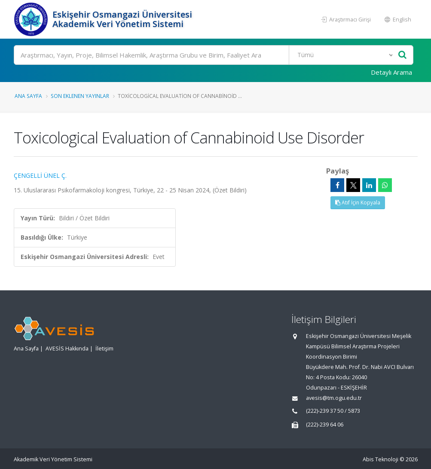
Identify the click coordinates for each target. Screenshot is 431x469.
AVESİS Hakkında (67, 348)
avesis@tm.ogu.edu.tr (334, 398)
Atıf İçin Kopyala (357, 202)
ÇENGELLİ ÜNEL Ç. (40, 175)
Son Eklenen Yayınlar (80, 95)
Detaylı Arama (391, 72)
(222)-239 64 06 (324, 424)
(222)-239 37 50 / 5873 (333, 410)
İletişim (104, 348)
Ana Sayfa (28, 95)
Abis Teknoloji (380, 459)
